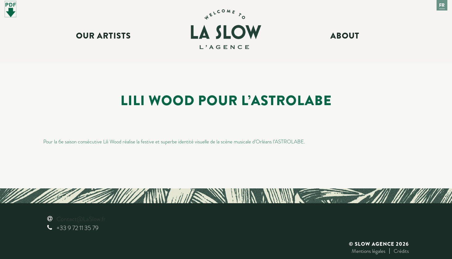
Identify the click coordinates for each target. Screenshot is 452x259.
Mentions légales (368, 251)
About (344, 36)
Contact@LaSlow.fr (80, 219)
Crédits (401, 251)
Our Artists (103, 36)
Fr (442, 5)
